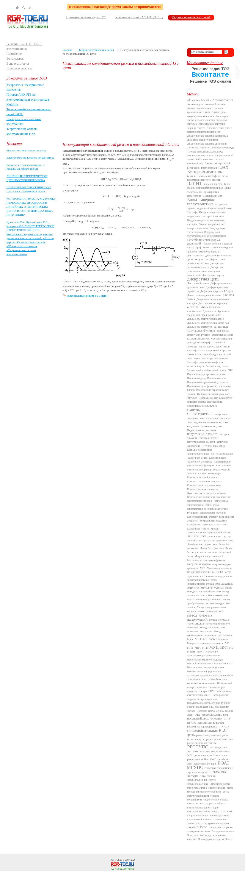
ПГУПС (191, 722)
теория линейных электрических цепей (206, 805)
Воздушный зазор (212, 195)
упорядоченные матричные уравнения (208, 815)
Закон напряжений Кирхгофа (215, 350)
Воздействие (194, 195)
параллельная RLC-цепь (215, 714)
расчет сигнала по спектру (201, 742)
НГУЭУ (227, 663)
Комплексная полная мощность (204, 481)
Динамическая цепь (198, 263)
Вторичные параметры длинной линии (207, 206)
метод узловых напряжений (199, 617)
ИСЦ (222, 445)
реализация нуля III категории (210, 755)
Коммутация (214, 473)
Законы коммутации (217, 366)
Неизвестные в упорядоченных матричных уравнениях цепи (204, 673)
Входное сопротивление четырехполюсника (206, 226)
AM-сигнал (193, 100)
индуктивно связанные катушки (210, 422)
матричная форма (199, 564)
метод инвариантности (202, 581)
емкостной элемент (222, 334)
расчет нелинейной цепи (219, 739)
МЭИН (191, 651)
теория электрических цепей (203, 809)
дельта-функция (198, 259)
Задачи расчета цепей (210, 346)
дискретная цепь (203, 279)
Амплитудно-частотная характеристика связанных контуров (208, 120)
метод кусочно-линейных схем (204, 591)
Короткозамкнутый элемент (202, 516)
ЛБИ (189, 536)
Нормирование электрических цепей (209, 693)
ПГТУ (227, 718)
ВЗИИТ (194, 183)
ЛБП (203, 536)
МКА (190, 639)
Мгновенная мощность (219, 568)
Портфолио (14, 53)
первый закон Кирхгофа (211, 722)
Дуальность (209, 311)
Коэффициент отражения (213, 520)
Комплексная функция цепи (202, 489)
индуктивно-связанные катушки (204, 426)
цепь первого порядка (220, 827)
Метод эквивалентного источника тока (204, 633)
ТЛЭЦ (215, 811)
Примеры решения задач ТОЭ (86, 17)
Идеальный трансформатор (202, 386)
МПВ (190, 647)
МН (205, 639)
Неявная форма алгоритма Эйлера (206, 689)
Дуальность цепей (211, 314)
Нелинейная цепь (217, 679)
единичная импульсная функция (207, 328)
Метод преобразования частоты (208, 601)
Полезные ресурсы (19, 68)
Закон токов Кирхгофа (206, 358)
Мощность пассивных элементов (205, 643)
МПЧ (198, 647)
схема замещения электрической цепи (210, 789)
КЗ (212, 453)
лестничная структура (219, 536)
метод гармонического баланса (209, 573)
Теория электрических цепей (191, 17)
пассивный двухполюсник (204, 718)
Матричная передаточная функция (206, 560)
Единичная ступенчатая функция (208, 332)
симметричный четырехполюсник (201, 777)
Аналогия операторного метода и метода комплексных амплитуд (210, 149)
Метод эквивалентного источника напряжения (206, 629)
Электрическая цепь (223, 831)
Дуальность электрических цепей (205, 318)
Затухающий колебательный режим (206, 370)
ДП (197, 306)
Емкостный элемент (198, 338)
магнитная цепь (208, 552)
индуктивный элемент (202, 434)
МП (227, 643)
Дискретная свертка (213, 275)
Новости (14, 143)
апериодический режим (200, 155)
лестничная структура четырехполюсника (210, 540)
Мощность (222, 639)
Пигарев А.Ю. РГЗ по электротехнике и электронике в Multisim (28, 99)
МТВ (205, 647)
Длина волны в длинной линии (204, 295)
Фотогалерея (15, 58)
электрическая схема (198, 831)
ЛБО (196, 536)
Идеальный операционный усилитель (207, 382)
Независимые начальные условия (205, 667)
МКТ (198, 639)
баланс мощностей (217, 163)
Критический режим (218, 532)
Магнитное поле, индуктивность (26, 150)
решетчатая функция (205, 763)
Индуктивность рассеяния (201, 430)
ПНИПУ (224, 726)
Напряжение (213, 655)
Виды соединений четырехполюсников (208, 185)
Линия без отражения (212, 548)
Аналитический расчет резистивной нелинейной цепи (209, 129)
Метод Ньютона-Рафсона (214, 595)
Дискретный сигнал (198, 283)
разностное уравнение (208, 735)
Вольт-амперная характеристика (201, 201)
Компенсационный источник (203, 477)
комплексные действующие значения (209, 498)
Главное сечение (212, 243)
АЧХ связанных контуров (210, 159)
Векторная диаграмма (205, 171)
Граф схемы (202, 247)
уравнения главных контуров (206, 821)
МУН (214, 647)
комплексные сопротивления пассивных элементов (207, 506)
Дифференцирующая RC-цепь (217, 291)
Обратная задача (206, 710)
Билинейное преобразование (203, 167)
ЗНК (230, 370)
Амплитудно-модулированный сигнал (206, 114)
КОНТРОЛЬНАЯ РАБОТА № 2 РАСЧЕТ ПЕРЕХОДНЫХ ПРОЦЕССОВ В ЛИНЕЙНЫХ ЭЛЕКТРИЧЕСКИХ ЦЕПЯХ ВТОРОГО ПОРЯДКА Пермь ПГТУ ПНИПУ (31, 206)
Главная (67, 49)
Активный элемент (215, 104)
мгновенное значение (199, 571)
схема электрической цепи (208, 793)
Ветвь (224, 176)
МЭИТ (200, 651)
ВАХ (224, 167)
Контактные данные (205, 63)
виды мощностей (213, 183)
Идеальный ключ (216, 378)
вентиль (191, 176)
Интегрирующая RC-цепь (201, 441)
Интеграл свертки (208, 437)
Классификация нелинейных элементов (206, 459)
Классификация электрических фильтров (209, 463)
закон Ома (194, 354)
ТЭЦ (229, 811)
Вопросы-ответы (17, 63)
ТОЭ (222, 811)
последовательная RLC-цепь (207, 732)
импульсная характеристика (200, 411)
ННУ (211, 691)
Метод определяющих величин (204, 599)
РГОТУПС (197, 746)
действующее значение (218, 255)
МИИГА (227, 635)
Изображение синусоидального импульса (204, 403)
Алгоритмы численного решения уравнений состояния (205, 110)
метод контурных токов (216, 587)
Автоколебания (222, 100)
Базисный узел (195, 163)
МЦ (231, 647)
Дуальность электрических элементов (208, 322)
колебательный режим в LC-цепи (87, 295)
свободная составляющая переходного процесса (209, 769)
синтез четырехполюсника (201, 781)
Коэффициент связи (198, 528)
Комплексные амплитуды (201, 496)
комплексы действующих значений (206, 512)
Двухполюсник (195, 255)
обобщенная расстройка (200, 706)
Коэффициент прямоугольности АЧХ (207, 524)
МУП (224, 647)
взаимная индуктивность (204, 179)
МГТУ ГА (217, 571)
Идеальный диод (196, 378)
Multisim (206, 100)
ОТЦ (197, 714)
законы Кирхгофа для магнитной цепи (205, 364)
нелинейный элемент (201, 683)
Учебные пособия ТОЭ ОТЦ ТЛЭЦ (139, 17)
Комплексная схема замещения (204, 485)
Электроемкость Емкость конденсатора (30, 157)
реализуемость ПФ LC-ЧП (201, 759)
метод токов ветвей (210, 611)
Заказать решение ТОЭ (26, 78)
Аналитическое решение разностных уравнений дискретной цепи (207, 137)
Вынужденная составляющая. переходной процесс (206, 233)
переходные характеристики (202, 726)
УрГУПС (202, 827)
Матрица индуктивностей (209, 556)
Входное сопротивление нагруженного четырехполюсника (206, 214)
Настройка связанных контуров (204, 663)
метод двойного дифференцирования (209, 578)
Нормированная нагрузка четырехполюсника (208, 696)
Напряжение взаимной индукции (205, 659)
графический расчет (209, 251)
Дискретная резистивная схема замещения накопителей (205, 271)
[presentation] (121, 209)
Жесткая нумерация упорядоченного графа (209, 340)
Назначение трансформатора (202, 653)
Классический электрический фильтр (209, 467)
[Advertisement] (121, 106)
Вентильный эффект (209, 176)
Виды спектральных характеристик (209, 189)
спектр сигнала (216, 787)
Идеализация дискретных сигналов (206, 374)
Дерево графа (217, 259)
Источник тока (210, 445)
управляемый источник (200, 819)
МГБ (202, 568)
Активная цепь (195, 104)
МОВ (212, 639)
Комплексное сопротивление (206, 493)
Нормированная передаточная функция (208, 702)
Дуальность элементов (199, 326)
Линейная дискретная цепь (202, 544)
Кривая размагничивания (202, 530)
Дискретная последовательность (205, 265)
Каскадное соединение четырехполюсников (199, 451)
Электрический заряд (199, 835)
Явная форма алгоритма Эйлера (215, 839)
